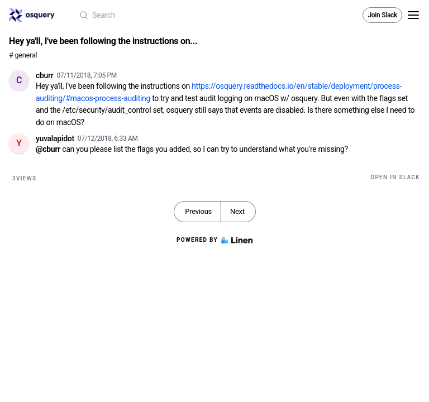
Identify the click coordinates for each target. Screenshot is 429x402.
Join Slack (382, 15)
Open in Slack (395, 177)
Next (237, 211)
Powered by (214, 240)
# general (23, 55)
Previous (198, 211)
